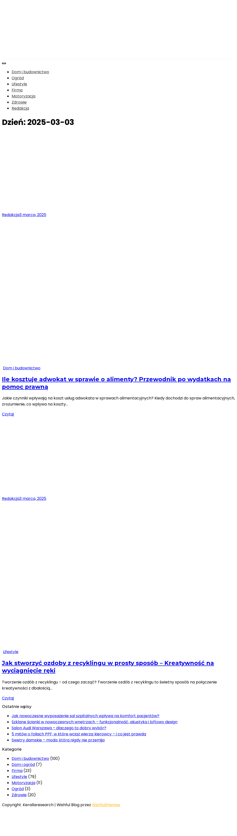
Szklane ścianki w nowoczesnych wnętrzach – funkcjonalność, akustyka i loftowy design (94, 722)
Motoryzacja (23, 96)
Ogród (18, 78)
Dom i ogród (23, 764)
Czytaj (8, 414)
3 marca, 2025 (32, 215)
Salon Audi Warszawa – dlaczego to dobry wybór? (59, 728)
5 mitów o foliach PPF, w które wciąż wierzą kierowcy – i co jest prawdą (79, 734)
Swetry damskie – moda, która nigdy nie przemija (58, 740)
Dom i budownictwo (30, 72)
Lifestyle (19, 84)
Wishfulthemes (106, 805)
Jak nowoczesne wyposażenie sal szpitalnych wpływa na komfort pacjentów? (85, 716)
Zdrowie (19, 102)
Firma (17, 90)
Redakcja (20, 108)
